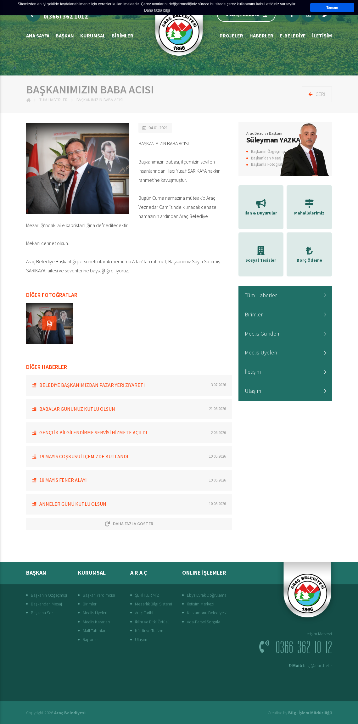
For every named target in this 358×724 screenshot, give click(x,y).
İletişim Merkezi (200, 604)
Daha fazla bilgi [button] (157, 10)
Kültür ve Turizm (149, 630)
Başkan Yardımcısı (99, 595)
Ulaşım (253, 390)
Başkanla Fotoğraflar (269, 164)
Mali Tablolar (94, 630)
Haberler (261, 35)
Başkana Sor (42, 612)
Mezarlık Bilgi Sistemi (153, 604)
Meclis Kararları (96, 622)
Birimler (122, 35)
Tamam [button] (332, 7)
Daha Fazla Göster (129, 523)
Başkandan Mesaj (46, 604)
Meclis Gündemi (263, 333)
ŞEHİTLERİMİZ (147, 595)
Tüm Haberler (53, 100)
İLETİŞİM (322, 35)
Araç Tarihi (144, 612)
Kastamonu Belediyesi (207, 612)
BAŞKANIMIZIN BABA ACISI (100, 100)
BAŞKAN (65, 35)
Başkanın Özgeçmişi (268, 151)
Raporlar (90, 639)
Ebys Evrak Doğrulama (207, 595)
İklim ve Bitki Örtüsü (152, 622)
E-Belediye (293, 35)
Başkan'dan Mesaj (266, 158)
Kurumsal (92, 35)
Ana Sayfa (37, 35)
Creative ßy (300, 713)
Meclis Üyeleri (261, 352)
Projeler (231, 35)
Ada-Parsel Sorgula (203, 622)
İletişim (253, 371)
